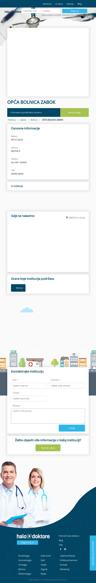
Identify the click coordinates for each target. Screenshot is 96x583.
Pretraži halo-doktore (69, 536)
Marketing (64, 569)
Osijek (43, 564)
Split (43, 560)
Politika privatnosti (69, 560)
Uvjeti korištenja (67, 555)
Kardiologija (24, 555)
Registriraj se (27, 542)
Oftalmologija (24, 573)
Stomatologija (25, 560)
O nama (59, 3)
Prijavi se (75, 11)
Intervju (70, 3)
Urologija (22, 564)
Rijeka (43, 573)
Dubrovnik (46, 555)
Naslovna (47, 3)
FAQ (61, 545)
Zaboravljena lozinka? (52, 15)
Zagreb (44, 569)
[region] (48, 62)
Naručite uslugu (48, 448)
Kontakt (63, 564)
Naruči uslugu (74, 112)
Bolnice (21, 569)
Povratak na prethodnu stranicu (26, 112)
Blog (80, 3)
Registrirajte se (84, 15)
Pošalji (72, 428)
